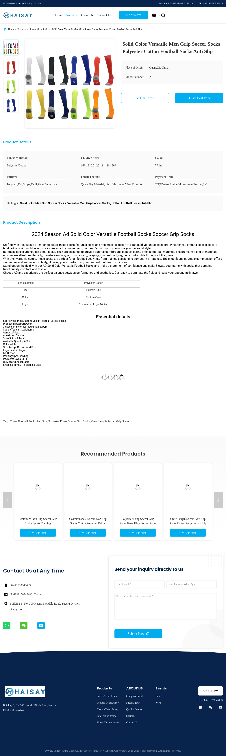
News (158, 702)
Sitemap (130, 716)
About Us (86, 15)
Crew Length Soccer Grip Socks (110, 421)
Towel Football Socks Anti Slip (28, 421)
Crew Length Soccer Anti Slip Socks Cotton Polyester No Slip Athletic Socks (188, 523)
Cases (158, 696)
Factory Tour (132, 702)
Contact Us (104, 15)
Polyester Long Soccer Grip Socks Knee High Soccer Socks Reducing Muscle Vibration (137, 523)
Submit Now (138, 634)
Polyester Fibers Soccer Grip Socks (69, 421)
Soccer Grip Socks (39, 29)
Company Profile (135, 696)
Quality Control (134, 709)
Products (71, 15)
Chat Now (133, 15)
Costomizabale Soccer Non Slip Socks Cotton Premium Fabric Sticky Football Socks (88, 523)
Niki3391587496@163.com (26, 594)
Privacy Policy (52, 750)
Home (57, 15)
